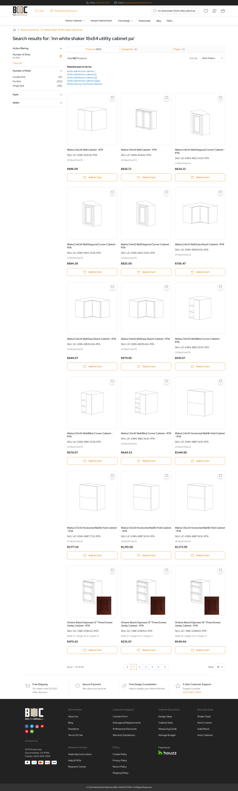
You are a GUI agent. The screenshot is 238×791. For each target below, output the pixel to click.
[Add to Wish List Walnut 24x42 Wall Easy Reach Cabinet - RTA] (166, 287)
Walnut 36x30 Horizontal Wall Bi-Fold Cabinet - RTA (200, 529)
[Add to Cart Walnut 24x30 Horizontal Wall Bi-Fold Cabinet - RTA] (200, 461)
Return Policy (120, 766)
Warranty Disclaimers (124, 735)
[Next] (165, 667)
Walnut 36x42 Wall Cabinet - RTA (139, 149)
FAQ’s (170, 20)
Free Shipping (40, 684)
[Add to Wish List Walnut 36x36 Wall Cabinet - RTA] (112, 98)
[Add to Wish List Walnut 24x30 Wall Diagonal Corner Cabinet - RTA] (220, 98)
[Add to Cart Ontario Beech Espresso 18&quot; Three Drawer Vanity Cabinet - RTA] (200, 650)
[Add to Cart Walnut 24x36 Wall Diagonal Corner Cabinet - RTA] (92, 272)
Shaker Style (204, 716)
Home (14, 29)
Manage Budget (167, 735)
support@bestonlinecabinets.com (138, 3)
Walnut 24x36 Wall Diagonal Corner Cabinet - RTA (92, 246)
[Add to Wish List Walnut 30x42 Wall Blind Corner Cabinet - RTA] (166, 381)
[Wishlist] (205, 10)
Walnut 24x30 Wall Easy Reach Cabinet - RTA (199, 244)
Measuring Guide (167, 728)
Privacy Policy (120, 760)
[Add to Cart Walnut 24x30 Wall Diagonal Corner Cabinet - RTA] (200, 177)
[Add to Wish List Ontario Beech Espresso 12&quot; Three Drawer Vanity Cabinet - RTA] (112, 570)
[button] (37, 48)
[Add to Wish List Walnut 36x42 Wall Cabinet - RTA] (166, 98)
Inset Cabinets (205, 735)
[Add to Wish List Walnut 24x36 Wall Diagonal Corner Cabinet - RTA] (112, 192)
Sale (39, 10)
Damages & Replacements (127, 722)
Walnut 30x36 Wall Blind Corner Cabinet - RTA (89, 435)
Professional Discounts (125, 728)
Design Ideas (165, 716)
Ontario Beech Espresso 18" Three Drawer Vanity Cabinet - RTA (198, 624)
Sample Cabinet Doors (101, 20)
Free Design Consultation (143, 684)
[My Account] (214, 10)
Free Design (124, 20)
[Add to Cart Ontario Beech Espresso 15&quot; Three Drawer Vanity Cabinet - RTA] (146, 650)
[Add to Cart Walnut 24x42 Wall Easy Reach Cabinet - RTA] (146, 366)
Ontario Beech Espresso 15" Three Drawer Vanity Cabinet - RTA (144, 624)
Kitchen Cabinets (73, 20)
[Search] (155, 10)
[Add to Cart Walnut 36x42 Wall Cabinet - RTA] (146, 177)
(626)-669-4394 (42, 756)
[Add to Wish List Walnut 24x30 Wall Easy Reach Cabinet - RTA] (220, 192)
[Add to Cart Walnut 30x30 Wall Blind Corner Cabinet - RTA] (200, 366)
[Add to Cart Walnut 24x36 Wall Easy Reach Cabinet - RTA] (92, 366)
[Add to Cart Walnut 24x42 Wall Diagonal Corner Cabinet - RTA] (146, 272)
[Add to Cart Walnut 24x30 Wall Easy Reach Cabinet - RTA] (200, 272)
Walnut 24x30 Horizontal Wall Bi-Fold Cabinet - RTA (200, 435)
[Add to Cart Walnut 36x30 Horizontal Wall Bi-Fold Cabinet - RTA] (200, 555)
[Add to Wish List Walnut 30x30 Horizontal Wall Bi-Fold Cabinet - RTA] (166, 476)
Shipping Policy (120, 772)
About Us (73, 716)
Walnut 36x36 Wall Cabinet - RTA (85, 149)
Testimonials (144, 20)
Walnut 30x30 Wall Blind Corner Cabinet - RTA (198, 340)
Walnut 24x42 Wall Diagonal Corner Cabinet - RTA (145, 246)
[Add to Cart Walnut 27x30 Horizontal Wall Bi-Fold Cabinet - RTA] (92, 555)
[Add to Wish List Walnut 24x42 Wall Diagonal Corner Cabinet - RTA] (166, 192)
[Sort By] (212, 58)
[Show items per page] (220, 667)
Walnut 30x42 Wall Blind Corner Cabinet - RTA (146, 433)
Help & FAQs (74, 760)
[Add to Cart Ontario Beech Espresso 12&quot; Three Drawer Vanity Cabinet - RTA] (92, 650)
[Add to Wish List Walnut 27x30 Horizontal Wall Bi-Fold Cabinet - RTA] (112, 476)
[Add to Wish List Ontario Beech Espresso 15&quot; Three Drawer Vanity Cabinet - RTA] (166, 570)
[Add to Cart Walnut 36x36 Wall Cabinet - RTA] (92, 177)
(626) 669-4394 (102, 3)
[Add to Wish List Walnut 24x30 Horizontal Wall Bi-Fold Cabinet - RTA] (220, 381)
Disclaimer (73, 728)
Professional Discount (63, 10)
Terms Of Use (75, 735)
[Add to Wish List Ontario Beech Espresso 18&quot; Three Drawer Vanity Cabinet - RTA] (220, 570)
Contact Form (120, 716)
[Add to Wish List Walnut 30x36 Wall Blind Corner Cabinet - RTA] (112, 381)
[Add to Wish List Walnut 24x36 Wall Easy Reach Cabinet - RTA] (112, 287)
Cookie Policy (120, 754)
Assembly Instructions (80, 754)
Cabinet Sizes (165, 722)
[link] (127, 667)
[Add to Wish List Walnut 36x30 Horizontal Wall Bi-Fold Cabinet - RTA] (220, 476)
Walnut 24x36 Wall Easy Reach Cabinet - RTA (91, 338)
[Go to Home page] (20, 10)
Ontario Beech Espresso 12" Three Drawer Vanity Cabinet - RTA (90, 624)
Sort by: (207, 58)
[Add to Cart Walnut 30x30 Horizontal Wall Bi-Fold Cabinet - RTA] (146, 555)
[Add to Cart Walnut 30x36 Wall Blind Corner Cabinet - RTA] (92, 461)
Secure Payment (92, 684)
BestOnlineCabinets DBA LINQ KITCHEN (113, 787)
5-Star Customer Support (197, 684)
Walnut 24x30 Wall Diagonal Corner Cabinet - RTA (200, 151)
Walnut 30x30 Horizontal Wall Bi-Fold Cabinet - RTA (146, 529)
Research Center (77, 766)
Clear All (17, 63)
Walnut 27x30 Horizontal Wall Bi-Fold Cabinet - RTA (92, 529)
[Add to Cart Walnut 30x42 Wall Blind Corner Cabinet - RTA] (146, 461)
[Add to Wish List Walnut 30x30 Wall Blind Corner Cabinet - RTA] (220, 287)
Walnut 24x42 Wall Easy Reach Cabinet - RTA (145, 338)
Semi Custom (204, 722)
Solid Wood (203, 728)
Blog (158, 20)
